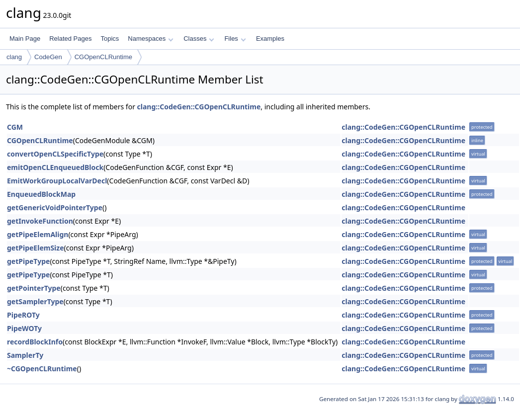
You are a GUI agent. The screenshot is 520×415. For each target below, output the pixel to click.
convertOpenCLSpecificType (55, 154)
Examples (270, 38)
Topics (109, 38)
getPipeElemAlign (37, 234)
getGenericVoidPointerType (54, 207)
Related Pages (70, 38)
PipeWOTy (24, 328)
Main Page (24, 38)
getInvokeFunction (40, 221)
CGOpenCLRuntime (103, 57)
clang (14, 57)
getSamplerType (35, 301)
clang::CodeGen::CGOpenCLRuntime (199, 106)
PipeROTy (23, 315)
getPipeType (28, 261)
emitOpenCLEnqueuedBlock (55, 167)
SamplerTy (25, 355)
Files (235, 38)
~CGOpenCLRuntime (42, 368)
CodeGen (48, 57)
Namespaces (150, 38)
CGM (15, 127)
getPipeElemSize (35, 247)
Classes (198, 38)
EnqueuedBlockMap (41, 194)
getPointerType (34, 288)
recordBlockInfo (35, 341)
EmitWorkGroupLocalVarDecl (57, 180)
